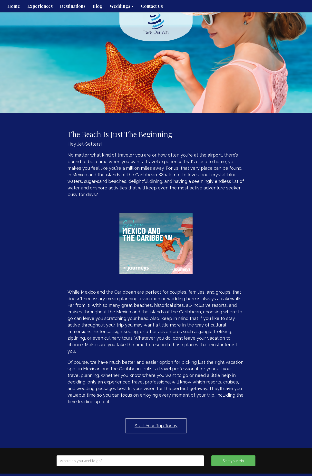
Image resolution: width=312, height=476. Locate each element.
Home (13, 6)
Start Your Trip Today (156, 425)
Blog (97, 6)
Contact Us (152, 6)
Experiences (40, 6)
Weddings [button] (122, 6)
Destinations (72, 6)
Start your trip (233, 461)
